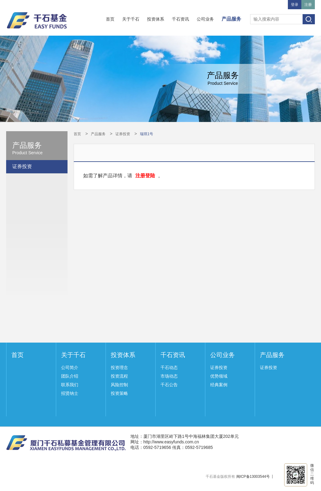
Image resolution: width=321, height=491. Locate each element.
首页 (110, 19)
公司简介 (69, 367)
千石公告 (169, 384)
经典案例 (218, 384)
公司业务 (205, 19)
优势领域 (218, 376)
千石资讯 (180, 19)
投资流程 (119, 376)
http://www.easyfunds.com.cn (171, 441)
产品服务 (231, 19)
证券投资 (22, 166)
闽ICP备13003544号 (253, 476)
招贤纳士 (69, 393)
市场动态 (169, 376)
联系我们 (69, 384)
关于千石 (130, 19)
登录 (294, 4)
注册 (308, 4)
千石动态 (169, 367)
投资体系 (155, 19)
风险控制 (119, 384)
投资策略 (119, 393)
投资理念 (119, 367)
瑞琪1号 (146, 134)
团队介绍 (69, 376)
